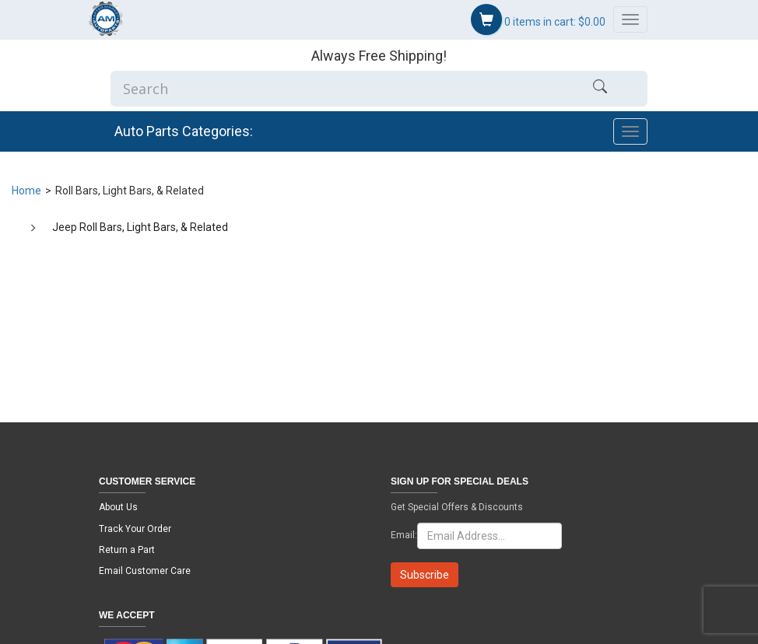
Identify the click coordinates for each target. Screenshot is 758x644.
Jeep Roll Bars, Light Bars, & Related (140, 227)
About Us (118, 507)
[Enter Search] (332, 89)
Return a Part (127, 549)
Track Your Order (135, 528)
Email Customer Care (145, 570)
